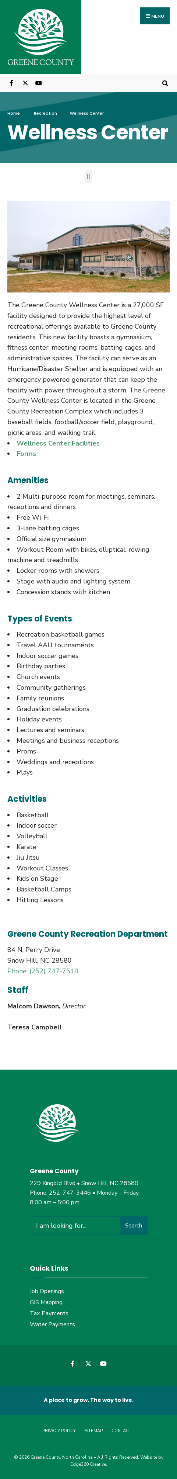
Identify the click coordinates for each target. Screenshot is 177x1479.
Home (13, 113)
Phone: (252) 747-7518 (42, 971)
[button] (88, 176)
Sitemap (94, 1431)
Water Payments (52, 1324)
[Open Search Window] (165, 82)
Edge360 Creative (88, 1464)
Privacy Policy (59, 1431)
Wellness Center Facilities (58, 443)
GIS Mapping (46, 1302)
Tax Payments (49, 1313)
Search (133, 1225)
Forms (26, 454)
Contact (121, 1431)
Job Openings (47, 1291)
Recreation (45, 113)
